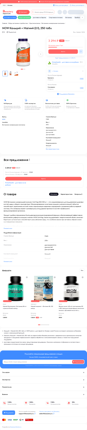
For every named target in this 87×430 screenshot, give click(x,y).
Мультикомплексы (34, 23)
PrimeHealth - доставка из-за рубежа (65, 62)
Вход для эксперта (78, 5)
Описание (53, 194)
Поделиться (12, 32)
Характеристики (66, 194)
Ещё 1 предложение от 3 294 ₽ (65, 58)
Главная (4, 23)
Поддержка (8, 412)
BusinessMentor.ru (15, 427)
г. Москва (55, 71)
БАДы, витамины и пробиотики (18, 23)
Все (82, 270)
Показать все (8, 228)
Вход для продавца (61, 5)
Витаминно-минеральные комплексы (53, 23)
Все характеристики (52, 149)
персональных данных (56, 365)
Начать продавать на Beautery (49, 411)
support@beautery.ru (26, 413)
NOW (3, 119)
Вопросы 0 (78, 194)
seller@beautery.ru (45, 413)
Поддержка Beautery (65, 94)
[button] (41, 54)
